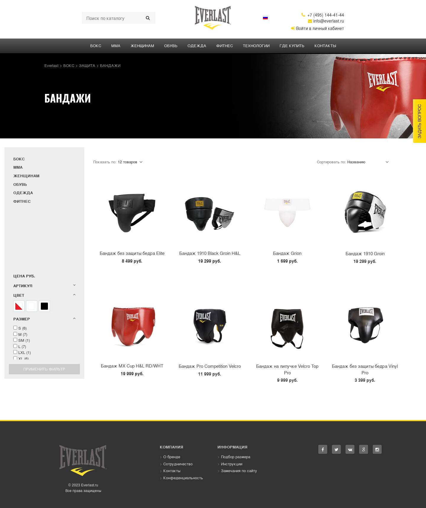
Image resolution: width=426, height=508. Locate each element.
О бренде (171, 456)
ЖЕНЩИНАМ (142, 45)
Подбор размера (235, 456)
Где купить (292, 45)
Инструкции (231, 464)
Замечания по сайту (239, 470)
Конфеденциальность (183, 477)
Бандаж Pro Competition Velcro (210, 366)
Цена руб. (24, 276)
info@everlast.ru (326, 21)
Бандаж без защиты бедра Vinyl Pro (365, 369)
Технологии (256, 45)
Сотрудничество (178, 464)
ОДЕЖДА (197, 45)
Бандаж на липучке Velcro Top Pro (287, 369)
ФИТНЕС (224, 45)
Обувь (171, 45)
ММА (115, 45)
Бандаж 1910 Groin (365, 253)
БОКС (95, 45)
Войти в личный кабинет (317, 28)
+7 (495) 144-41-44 (322, 15)
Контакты (325, 45)
